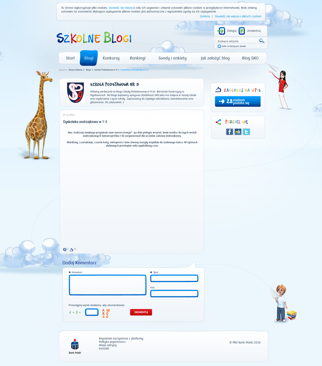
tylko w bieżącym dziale (234, 46)
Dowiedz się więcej (120, 8)
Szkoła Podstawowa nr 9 (105, 70)
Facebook (230, 131)
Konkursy (111, 58)
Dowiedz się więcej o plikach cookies (238, 16)
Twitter (246, 131)
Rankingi (138, 58)
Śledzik (238, 131)
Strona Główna (75, 70)
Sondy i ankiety (172, 58)
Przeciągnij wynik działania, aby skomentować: (97, 305)
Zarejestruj (254, 31)
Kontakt (104, 348)
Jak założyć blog (215, 58)
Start (70, 58)
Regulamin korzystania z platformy (121, 338)
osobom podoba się (241, 101)
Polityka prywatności (112, 342)
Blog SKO (250, 58)
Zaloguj (231, 31)
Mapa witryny (108, 345)
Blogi (89, 58)
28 (229, 102)
